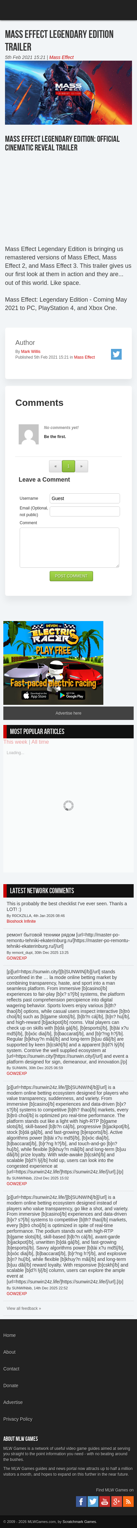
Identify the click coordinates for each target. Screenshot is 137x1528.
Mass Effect (61, 57)
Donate (10, 1385)
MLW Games (30, 10)
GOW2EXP (17, 958)
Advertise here (68, 713)
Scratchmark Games (79, 1522)
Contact (11, 1368)
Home (9, 1335)
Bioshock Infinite (21, 921)
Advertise (13, 1402)
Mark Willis (30, 351)
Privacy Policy (17, 1419)
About (9, 1352)
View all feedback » (24, 1308)
